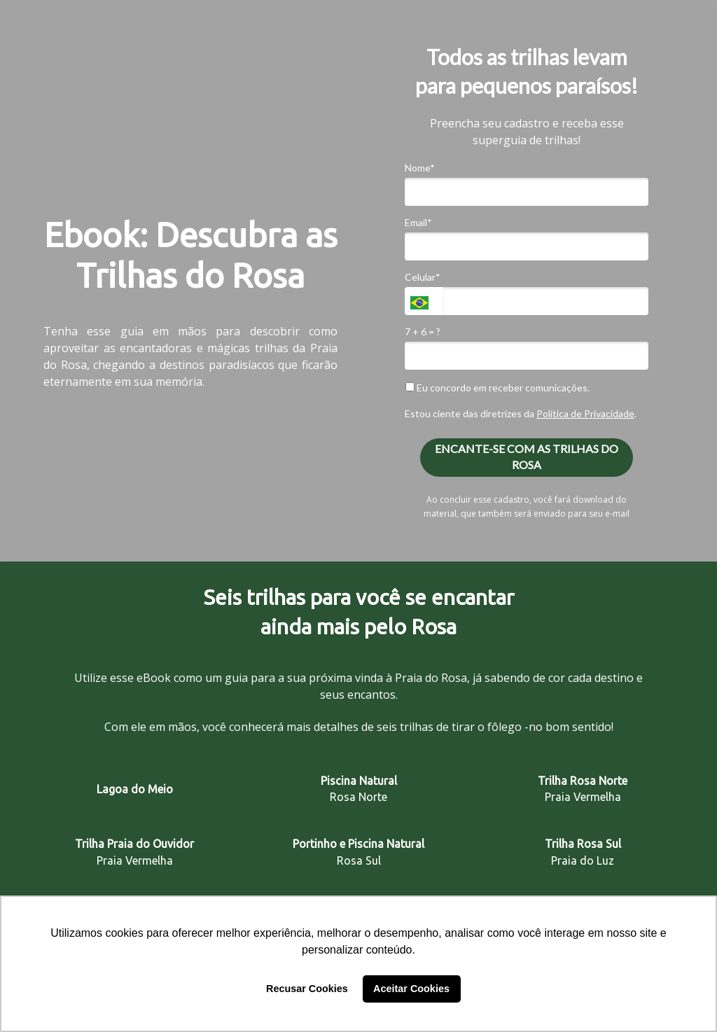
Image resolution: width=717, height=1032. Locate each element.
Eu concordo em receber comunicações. (497, 387)
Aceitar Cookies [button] (411, 988)
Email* (418, 222)
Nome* (420, 168)
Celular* (422, 277)
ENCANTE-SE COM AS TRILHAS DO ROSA (526, 456)
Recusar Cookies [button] (307, 988)
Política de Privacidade (585, 413)
